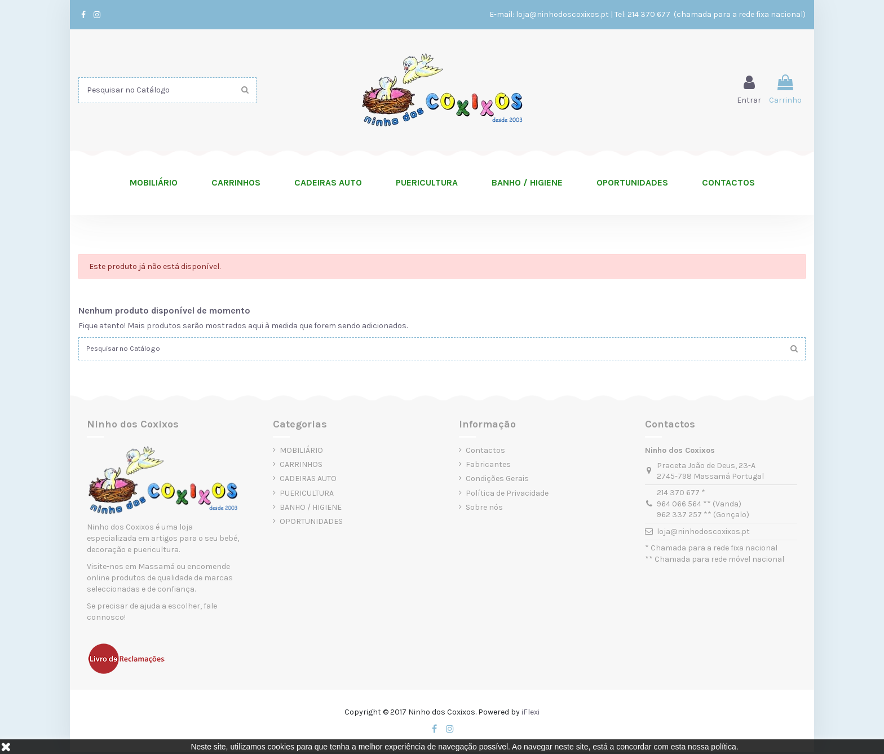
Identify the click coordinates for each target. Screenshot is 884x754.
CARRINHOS (301, 467)
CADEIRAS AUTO (308, 481)
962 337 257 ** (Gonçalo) (703, 517)
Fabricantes (488, 467)
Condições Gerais (497, 481)
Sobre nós (484, 509)
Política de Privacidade (507, 495)
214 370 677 (649, 14)
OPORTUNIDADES (311, 523)
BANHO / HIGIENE (311, 509)
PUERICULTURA (307, 495)
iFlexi (530, 714)
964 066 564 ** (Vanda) (699, 506)
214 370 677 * (681, 495)
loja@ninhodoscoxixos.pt (562, 14)
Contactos (485, 452)
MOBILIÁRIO (301, 452)
